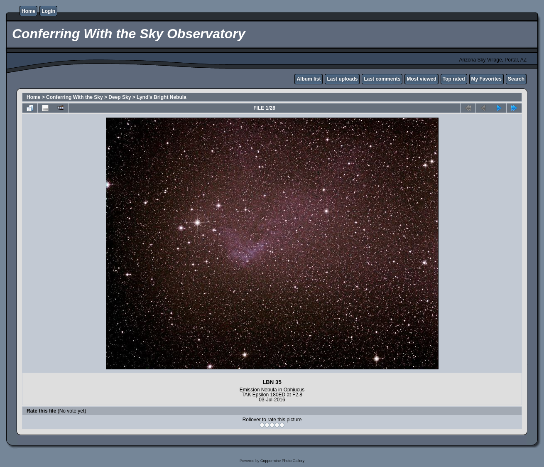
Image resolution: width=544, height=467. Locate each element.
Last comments (382, 79)
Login (48, 11)
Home (28, 11)
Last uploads (342, 79)
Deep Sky (119, 97)
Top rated (454, 79)
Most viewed (421, 79)
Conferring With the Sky (74, 97)
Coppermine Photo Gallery (282, 461)
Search (516, 79)
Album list (309, 79)
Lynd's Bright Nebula (161, 97)
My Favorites (486, 79)
